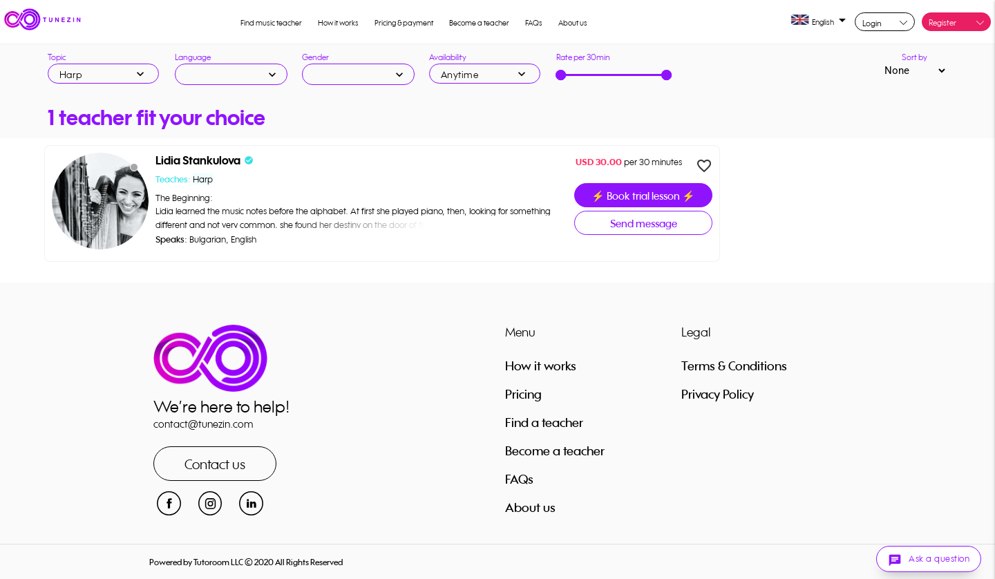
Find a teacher (544, 422)
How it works (338, 23)
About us (572, 23)
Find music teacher (271, 23)
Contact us (214, 464)
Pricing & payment (404, 23)
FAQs (533, 23)
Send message (643, 223)
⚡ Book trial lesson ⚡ (643, 195)
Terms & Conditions (734, 365)
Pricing (523, 393)
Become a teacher (479, 23)
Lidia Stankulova (197, 160)
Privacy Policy (717, 393)
